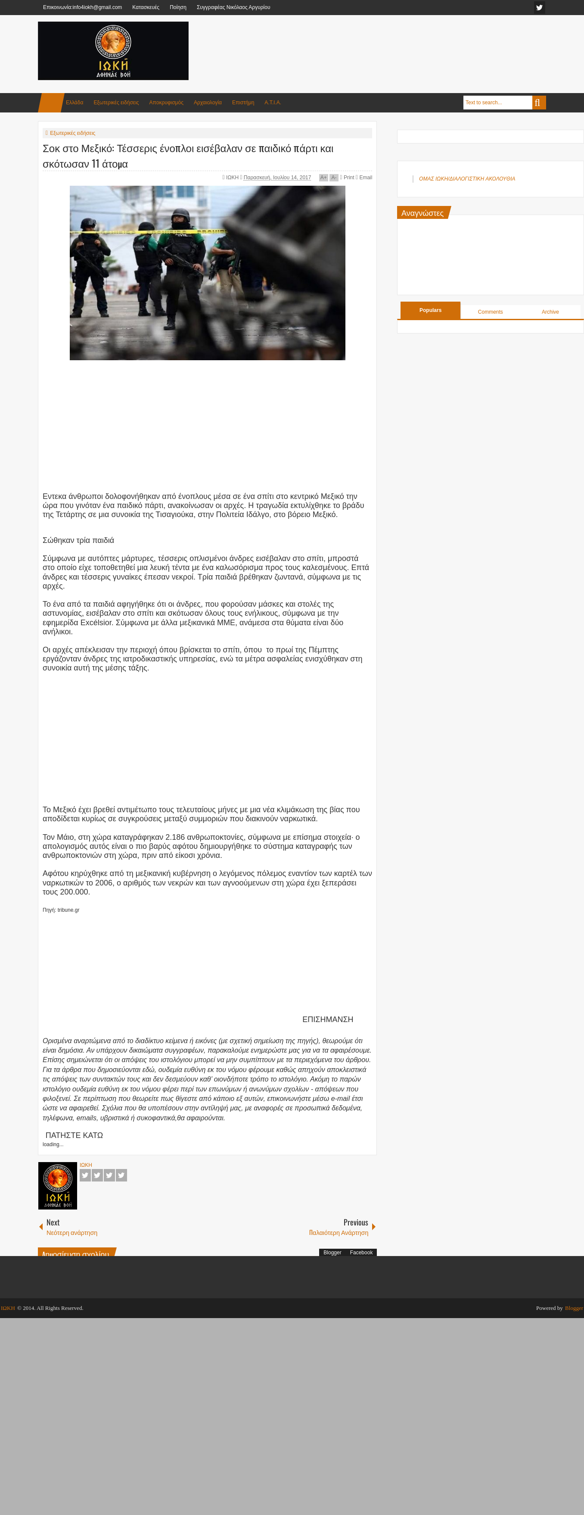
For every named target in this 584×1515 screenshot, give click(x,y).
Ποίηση (178, 7)
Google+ (109, 1175)
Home (51, 102)
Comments (490, 312)
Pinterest (121, 1175)
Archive (550, 312)
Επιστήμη (243, 103)
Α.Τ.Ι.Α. (272, 103)
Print (347, 178)
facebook (539, 7)
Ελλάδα (74, 103)
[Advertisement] (389, 42)
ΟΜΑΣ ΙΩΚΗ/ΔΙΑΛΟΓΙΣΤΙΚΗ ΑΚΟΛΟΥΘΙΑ (467, 179)
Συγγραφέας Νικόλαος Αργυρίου (233, 7)
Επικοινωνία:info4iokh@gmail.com (82, 7)
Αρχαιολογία (208, 103)
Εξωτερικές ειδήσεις (116, 103)
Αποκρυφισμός (166, 103)
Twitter (97, 1175)
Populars (430, 310)
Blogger (332, 1253)
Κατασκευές (145, 7)
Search (539, 102)
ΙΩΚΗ (233, 178)
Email (364, 178)
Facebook (85, 1175)
